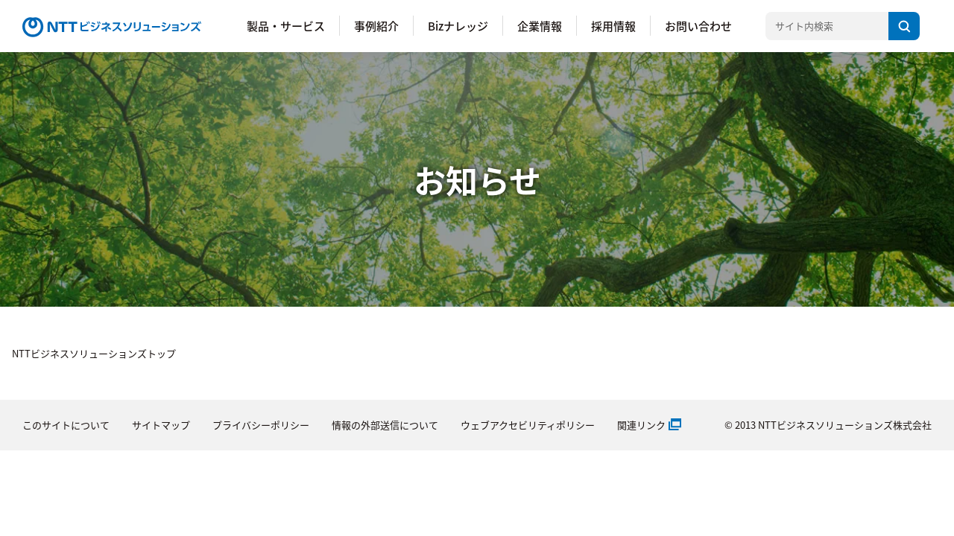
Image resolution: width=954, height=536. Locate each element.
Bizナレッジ (458, 26)
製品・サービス (286, 26)
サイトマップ (161, 425)
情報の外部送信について (385, 425)
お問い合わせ (698, 26)
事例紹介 (376, 26)
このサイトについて (66, 425)
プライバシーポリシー (260, 425)
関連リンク (641, 425)
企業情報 (539, 26)
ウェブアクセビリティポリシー (528, 425)
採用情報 (613, 26)
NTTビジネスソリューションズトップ (94, 353)
